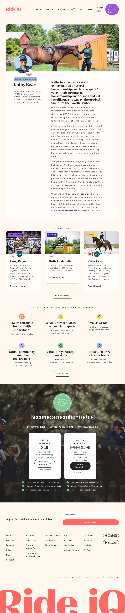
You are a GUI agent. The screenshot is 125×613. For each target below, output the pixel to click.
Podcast (10, 560)
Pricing (61, 9)
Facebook (88, 535)
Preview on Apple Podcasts (33, 554)
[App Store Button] (111, 535)
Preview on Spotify (30, 546)
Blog (81, 9)
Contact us (69, 545)
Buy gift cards (51, 545)
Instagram (88, 540)
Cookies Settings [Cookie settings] (113, 577)
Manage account (99, 9)
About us (68, 540)
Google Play (31, 540)
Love (72, 9)
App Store (30, 535)
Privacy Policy (87, 577)
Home (9, 535)
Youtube (87, 545)
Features (50, 9)
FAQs (89, 9)
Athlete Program (71, 550)
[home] (17, 9)
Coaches (38, 9)
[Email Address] (90, 515)
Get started (50, 540)
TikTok (87, 550)
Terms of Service (100, 577)
